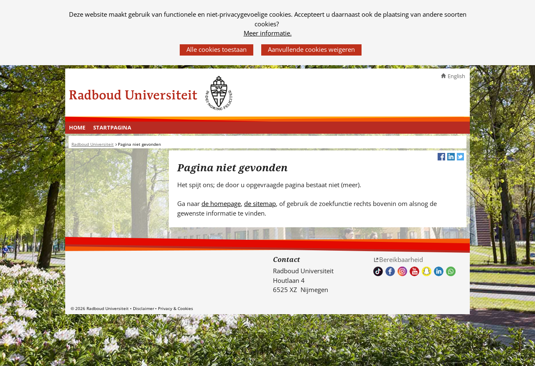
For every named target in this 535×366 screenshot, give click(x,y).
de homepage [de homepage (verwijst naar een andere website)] (221, 203)
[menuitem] (77, 128)
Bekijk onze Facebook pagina (390, 271)
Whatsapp (451, 271)
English (456, 76)
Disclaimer (143, 308)
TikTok (378, 271)
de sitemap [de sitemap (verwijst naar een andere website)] (260, 203)
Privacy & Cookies (175, 308)
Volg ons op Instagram (402, 271)
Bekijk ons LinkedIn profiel (438, 271)
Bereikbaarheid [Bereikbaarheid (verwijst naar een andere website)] (401, 259)
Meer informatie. (268, 33)
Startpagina (112, 127)
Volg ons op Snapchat (426, 271)
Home (77, 127)
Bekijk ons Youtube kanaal (414, 271)
